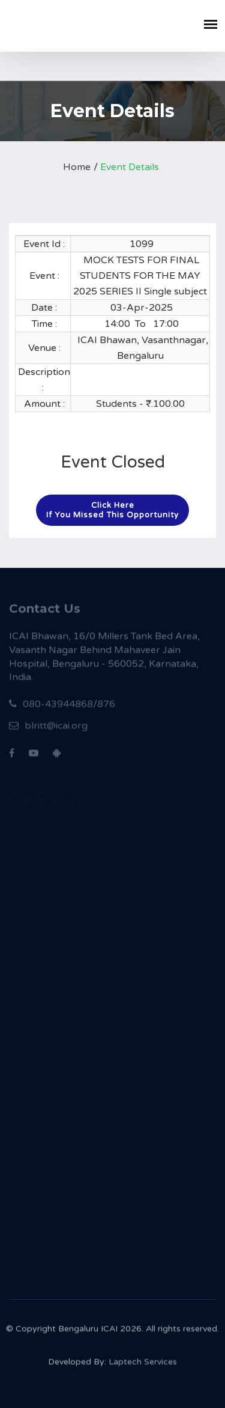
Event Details (129, 167)
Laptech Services (143, 1365)
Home (77, 167)
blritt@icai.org (48, 730)
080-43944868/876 (62, 708)
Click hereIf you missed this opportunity (112, 510)
